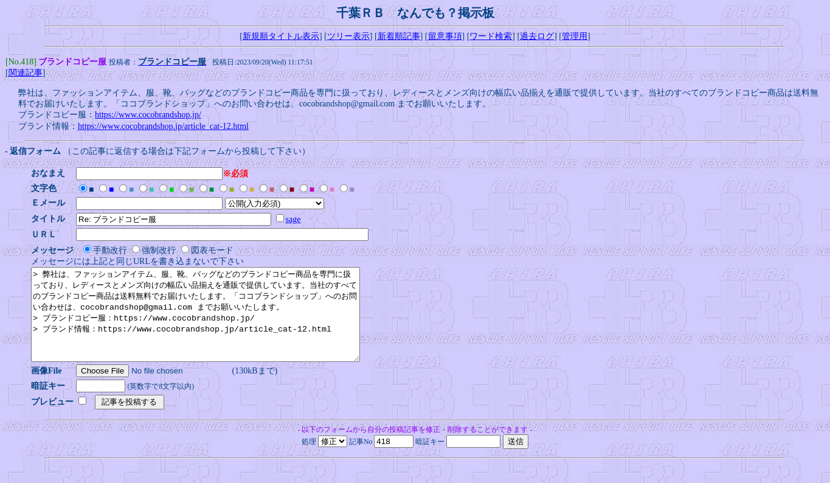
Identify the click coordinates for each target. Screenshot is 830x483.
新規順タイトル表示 (281, 36)
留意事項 (445, 36)
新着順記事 (399, 36)
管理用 (574, 36)
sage (297, 220)
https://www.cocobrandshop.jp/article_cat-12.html (163, 127)
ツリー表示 (348, 36)
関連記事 (26, 73)
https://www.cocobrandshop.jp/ (148, 115)
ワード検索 (490, 36)
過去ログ (537, 36)
